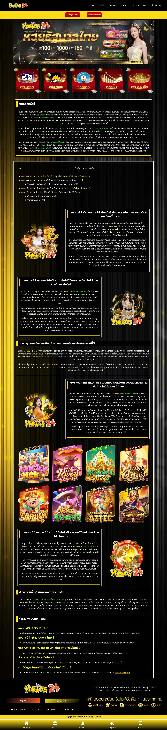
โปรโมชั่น (102, 5)
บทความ (113, 5)
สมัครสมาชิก (83, 727)
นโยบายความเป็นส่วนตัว (141, 5)
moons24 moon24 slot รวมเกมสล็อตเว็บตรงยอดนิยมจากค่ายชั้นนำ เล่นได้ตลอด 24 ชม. (58, 188)
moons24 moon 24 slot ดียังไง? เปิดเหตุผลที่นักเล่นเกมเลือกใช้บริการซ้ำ (51, 192)
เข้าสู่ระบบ (112, 727)
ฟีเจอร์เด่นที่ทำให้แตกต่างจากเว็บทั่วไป (42, 196)
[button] (20, 168)
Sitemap (158, 5)
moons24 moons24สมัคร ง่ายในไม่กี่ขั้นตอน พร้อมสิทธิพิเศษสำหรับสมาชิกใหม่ (53, 180)
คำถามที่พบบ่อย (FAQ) (36, 200)
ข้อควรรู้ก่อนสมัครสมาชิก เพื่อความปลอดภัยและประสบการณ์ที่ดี (52, 184)
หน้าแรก (92, 5)
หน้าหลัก (26, 727)
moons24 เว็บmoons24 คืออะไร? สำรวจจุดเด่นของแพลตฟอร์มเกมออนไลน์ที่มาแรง (55, 176)
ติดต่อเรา (124, 5)
